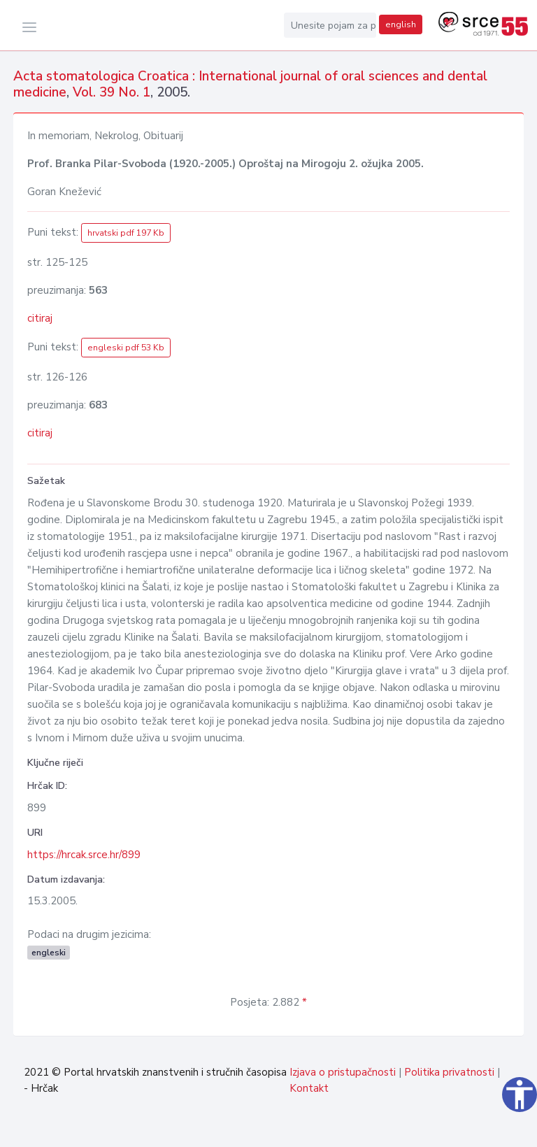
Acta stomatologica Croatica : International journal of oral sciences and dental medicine (250, 84)
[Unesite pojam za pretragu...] (330, 25)
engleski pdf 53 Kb (125, 347)
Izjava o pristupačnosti (342, 1072)
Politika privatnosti (449, 1072)
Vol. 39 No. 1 (111, 92)
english (400, 24)
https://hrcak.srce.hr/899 (84, 855)
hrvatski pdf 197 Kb (125, 232)
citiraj (39, 318)
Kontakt (309, 1088)
